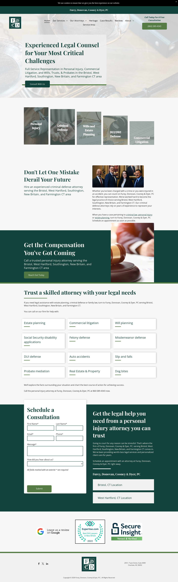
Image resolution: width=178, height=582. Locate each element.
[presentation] (46, 478)
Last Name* (61, 423)
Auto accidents (79, 356)
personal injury (145, 214)
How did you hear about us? (40, 459)
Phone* (59, 434)
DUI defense (32, 356)
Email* (30, 434)
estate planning (102, 217)
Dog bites (121, 371)
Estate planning (34, 323)
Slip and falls (123, 356)
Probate (29, 371)
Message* (31, 444)
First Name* (32, 423)
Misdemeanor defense (130, 337)
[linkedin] (47, 564)
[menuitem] (47, 14)
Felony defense (79, 337)
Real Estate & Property (84, 371)
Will (117, 323)
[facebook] (39, 564)
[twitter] (43, 564)
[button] (123, 484)
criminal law (131, 214)
